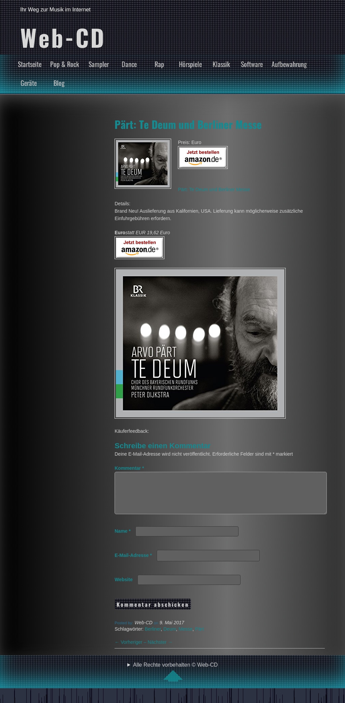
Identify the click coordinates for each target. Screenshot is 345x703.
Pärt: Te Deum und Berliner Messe (188, 124)
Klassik (221, 64)
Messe (185, 637)
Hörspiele (190, 64)
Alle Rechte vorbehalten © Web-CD (175, 680)
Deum (169, 637)
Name (122, 539)
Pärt (199, 637)
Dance (129, 64)
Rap (159, 64)
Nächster (160, 650)
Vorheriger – (131, 650)
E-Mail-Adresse (133, 563)
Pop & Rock (64, 64)
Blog (59, 83)
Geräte (29, 83)
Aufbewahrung (289, 64)
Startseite (29, 64)
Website (123, 587)
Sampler (99, 64)
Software (252, 64)
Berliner (153, 637)
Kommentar (129, 468)
